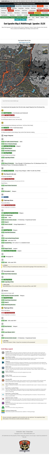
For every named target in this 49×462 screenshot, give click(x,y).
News (17, 19)
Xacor (47, 17)
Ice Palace (26, 15)
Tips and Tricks (18, 6)
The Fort (11, 10)
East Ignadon (37, 12)
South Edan (14, 8)
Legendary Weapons (5, 17)
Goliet (9, 8)
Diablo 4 (39, 1)
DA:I (27, 1)
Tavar (33, 17)
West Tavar (46, 8)
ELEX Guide (3, 6)
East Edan (27, 8)
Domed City (45, 10)
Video (23, 19)
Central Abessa (32, 10)
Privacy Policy (29, 431)
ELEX (46, 1)
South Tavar (24, 10)
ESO (14, 1)
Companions (33, 15)
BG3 (43, 1)
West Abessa (17, 12)
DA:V (17, 1)
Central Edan (21, 8)
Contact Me (19, 431)
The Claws (3, 12)
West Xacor (12, 15)
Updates (30, 19)
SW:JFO (23, 1)
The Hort (31, 12)
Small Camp (3, 8)
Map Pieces (19, 17)
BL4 (11, 1)
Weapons (46, 15)
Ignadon (42, 17)
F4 (29, 1)
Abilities (40, 15)
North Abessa (24, 12)
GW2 (32, 1)
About (24, 431)
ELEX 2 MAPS (11, 6)
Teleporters (13, 17)
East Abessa (9, 12)
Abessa (37, 17)
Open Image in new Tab (24, 42)
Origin (39, 10)
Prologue (46, 6)
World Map (40, 6)
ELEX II (35, 1)
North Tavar (17, 10)
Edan (29, 17)
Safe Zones (34, 6)
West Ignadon (45, 12)
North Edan (33, 8)
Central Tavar (4, 10)
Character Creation (26, 6)
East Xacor (19, 15)
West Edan (39, 8)
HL (19, 1)
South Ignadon (4, 15)
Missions (25, 17)
